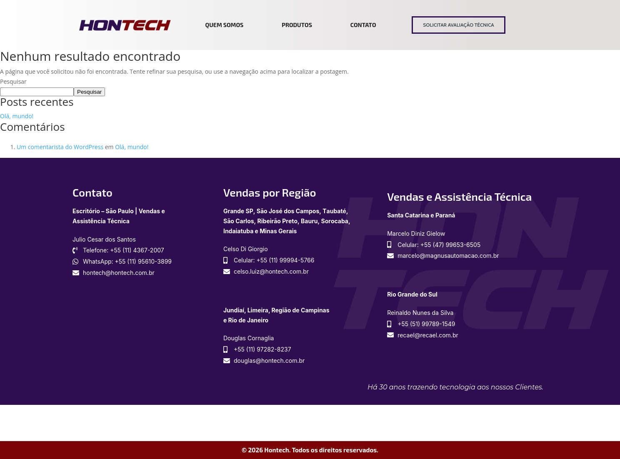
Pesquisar (13, 81)
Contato (363, 24)
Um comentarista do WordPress (60, 147)
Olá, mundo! (16, 116)
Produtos (297, 24)
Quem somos (224, 24)
